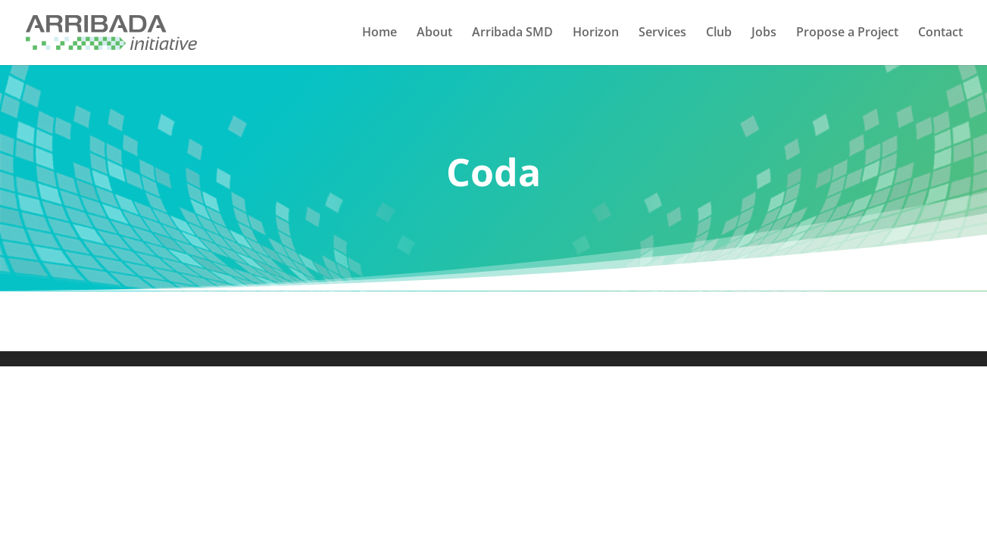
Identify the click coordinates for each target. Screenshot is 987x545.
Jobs (763, 35)
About (434, 35)
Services (662, 35)
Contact (940, 35)
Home (379, 35)
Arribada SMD (512, 35)
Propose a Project (847, 35)
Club (719, 35)
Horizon (596, 35)
